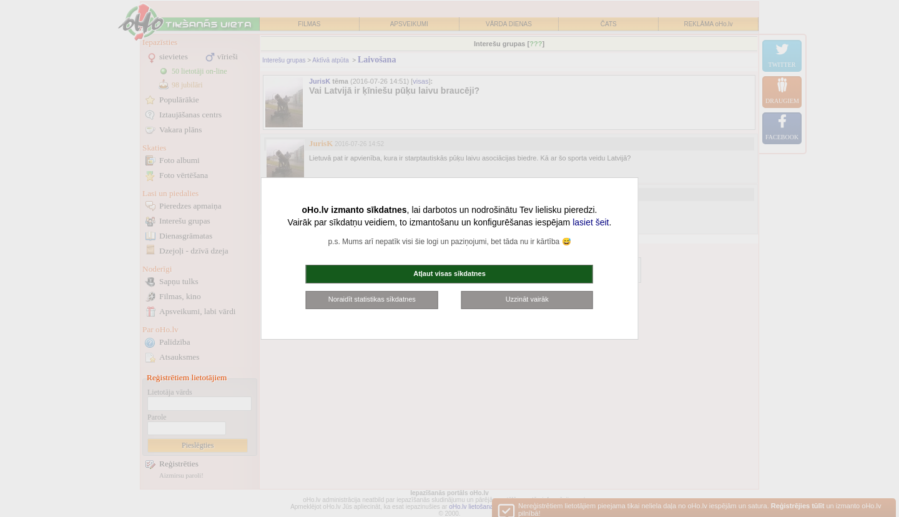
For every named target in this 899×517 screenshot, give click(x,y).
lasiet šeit (590, 222)
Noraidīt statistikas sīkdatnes (372, 299)
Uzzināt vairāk (527, 299)
